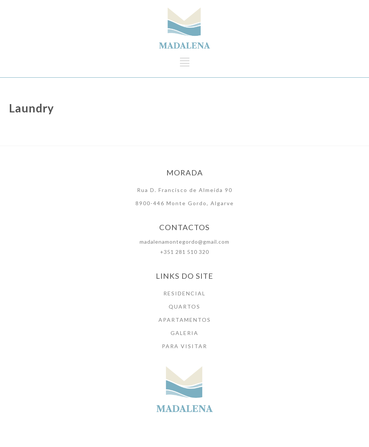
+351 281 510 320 (184, 252)
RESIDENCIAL (184, 293)
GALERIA (184, 333)
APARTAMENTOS (184, 319)
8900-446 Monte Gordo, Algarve (184, 203)
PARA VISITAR (184, 346)
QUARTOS (184, 306)
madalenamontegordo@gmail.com (184, 241)
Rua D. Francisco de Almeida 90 (184, 190)
